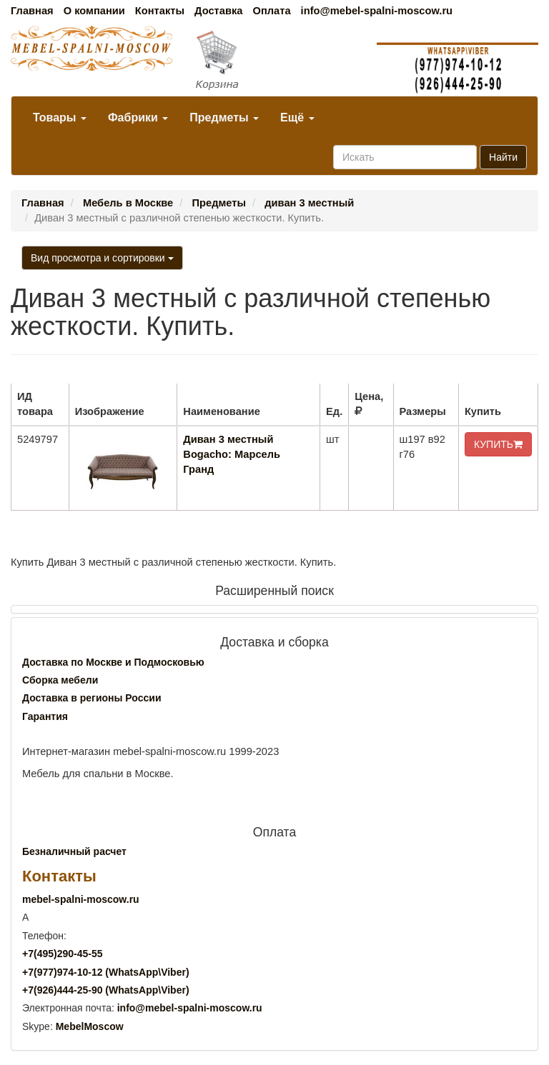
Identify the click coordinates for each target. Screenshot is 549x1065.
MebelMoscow (90, 1026)
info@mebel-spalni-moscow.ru (376, 10)
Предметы (224, 117)
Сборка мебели (60, 680)
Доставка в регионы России (92, 698)
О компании (94, 10)
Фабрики (138, 117)
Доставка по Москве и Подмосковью (113, 662)
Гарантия (45, 716)
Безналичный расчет (74, 851)
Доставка (218, 10)
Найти (503, 157)
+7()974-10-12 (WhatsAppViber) (105, 972)
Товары (59, 117)
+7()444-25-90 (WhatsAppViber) (105, 990)
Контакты (159, 10)
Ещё (297, 117)
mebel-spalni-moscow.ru (80, 899)
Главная (32, 10)
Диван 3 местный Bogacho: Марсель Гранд (231, 454)
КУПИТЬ (498, 444)
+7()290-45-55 (62, 953)
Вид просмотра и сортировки (102, 258)
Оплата (271, 10)
